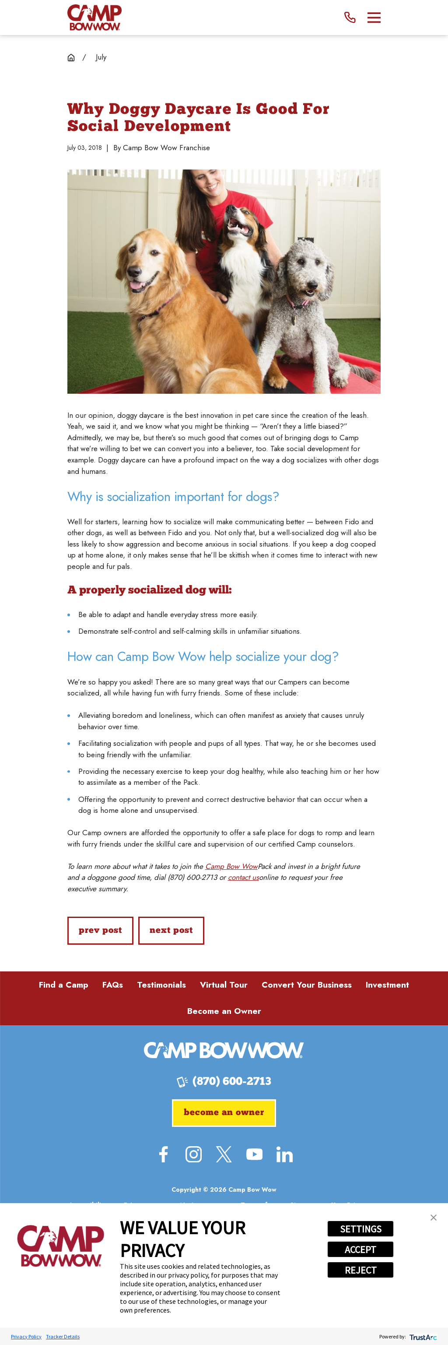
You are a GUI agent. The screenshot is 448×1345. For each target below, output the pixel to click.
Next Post (171, 930)
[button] (433, 1217)
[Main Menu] (374, 18)
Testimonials (161, 985)
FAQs (112, 985)
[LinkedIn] (284, 1154)
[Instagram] (194, 1154)
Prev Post (100, 930)
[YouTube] (254, 1154)
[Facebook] (163, 1154)
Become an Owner (224, 1011)
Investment (387, 985)
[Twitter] (224, 1154)
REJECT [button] (361, 1270)
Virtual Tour (224, 985)
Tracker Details (63, 1336)
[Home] (94, 17)
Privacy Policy (26, 1336)
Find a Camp (63, 985)
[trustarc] (422, 1336)
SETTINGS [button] (361, 1229)
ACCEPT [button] (360, 1249)
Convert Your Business (307, 985)
